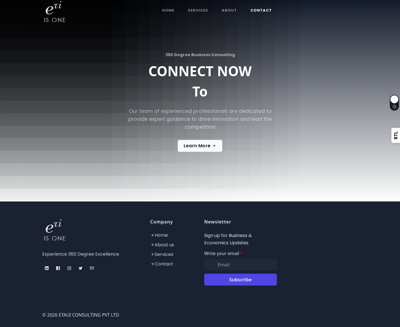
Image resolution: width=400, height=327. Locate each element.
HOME (168, 10)
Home (161, 235)
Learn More (200, 145)
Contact (164, 264)
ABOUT (229, 10)
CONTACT (261, 10)
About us (164, 245)
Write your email (223, 253)
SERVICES (198, 10)
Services (164, 254)
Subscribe (240, 279)
